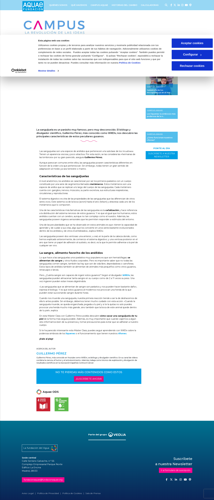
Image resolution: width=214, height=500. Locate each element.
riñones (122, 333)
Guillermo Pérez (47, 51)
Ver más (162, 84)
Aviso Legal (28, 493)
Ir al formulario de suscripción (175, 470)
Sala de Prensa (93, 493)
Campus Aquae (155, 86)
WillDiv (126, 275)
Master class (67, 45)
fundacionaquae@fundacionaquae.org (43, 479)
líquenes (70, 333)
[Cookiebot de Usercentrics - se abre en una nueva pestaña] (19, 36)
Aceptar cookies (192, 8)
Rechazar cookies (192, 31)
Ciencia (43, 45)
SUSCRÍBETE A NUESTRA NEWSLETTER (161, 155)
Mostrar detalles (46, 36)
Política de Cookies (129, 28)
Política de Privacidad (48, 493)
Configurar (192, 19)
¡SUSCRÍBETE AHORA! (89, 378)
